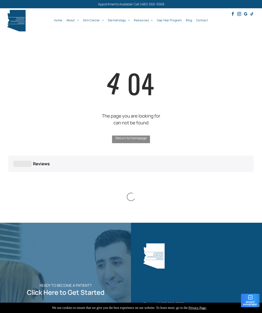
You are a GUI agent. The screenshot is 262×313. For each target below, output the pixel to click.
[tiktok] (252, 14)
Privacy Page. (198, 307)
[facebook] (233, 14)
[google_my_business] (245, 14)
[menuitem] (58, 20)
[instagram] (239, 14)
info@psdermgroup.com (176, 251)
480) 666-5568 (171, 239)
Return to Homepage (131, 138)
